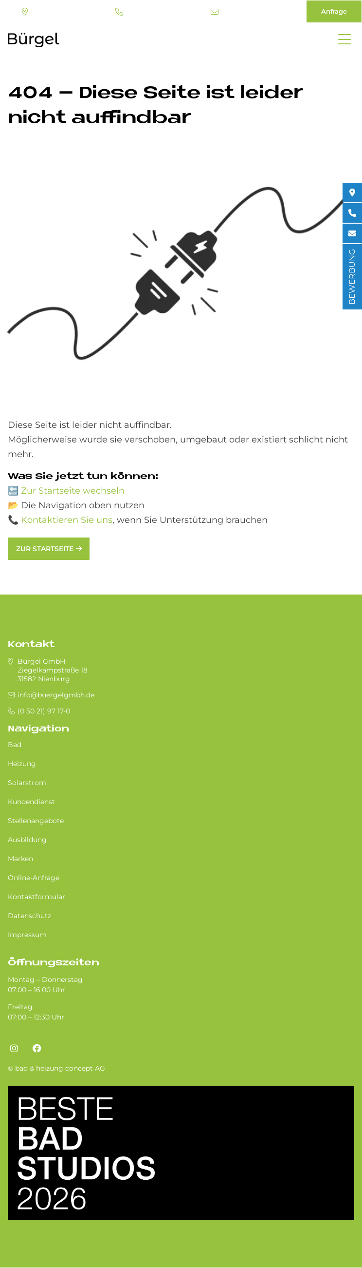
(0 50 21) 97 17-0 (119, 12)
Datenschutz (29, 915)
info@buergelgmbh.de (214, 12)
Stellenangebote (36, 820)
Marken (20, 858)
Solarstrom (27, 782)
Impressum (27, 934)
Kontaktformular (36, 896)
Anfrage (334, 11)
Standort (25, 12)
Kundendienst (31, 801)
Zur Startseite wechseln (73, 490)
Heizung (22, 763)
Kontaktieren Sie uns (66, 520)
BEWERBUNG (352, 277)
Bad (14, 744)
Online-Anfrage (33, 877)
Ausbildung (27, 839)
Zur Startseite (44, 548)
